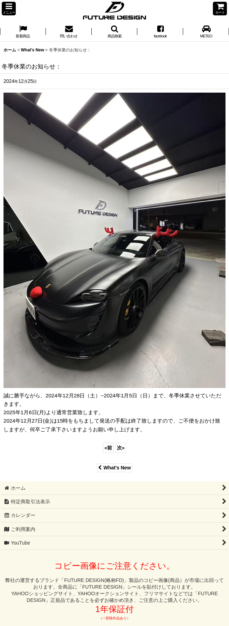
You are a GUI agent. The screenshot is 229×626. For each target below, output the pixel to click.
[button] (9, 8)
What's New (114, 467)
